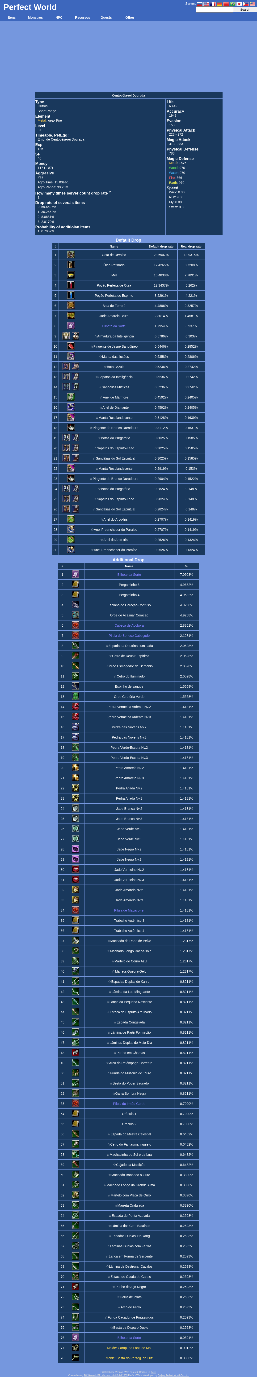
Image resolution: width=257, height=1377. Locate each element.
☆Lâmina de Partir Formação (129, 1032)
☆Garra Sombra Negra (129, 1093)
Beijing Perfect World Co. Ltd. (173, 1375)
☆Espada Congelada (129, 1022)
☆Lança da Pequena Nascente (129, 1002)
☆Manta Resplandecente (114, 418)
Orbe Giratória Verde (129, 697)
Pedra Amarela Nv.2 (129, 768)
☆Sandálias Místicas (114, 387)
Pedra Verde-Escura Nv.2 (129, 747)
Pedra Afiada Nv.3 (129, 798)
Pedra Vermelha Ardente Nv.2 (129, 707)
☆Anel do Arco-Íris (114, 519)
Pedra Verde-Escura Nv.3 (129, 758)
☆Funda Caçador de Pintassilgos (129, 1317)
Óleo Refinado (114, 265)
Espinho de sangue (129, 686)
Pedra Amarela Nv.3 (129, 778)
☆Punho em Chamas (129, 1053)
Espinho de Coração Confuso (129, 605)
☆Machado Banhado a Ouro (129, 1175)
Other (129, 17)
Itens (12, 17)
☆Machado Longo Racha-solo (129, 951)
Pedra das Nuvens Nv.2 (129, 727)
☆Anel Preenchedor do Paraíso (114, 529)
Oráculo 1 (129, 1114)
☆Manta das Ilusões (114, 357)
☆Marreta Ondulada (129, 1205)
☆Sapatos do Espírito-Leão (114, 448)
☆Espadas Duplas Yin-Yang (129, 1236)
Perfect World (30, 7)
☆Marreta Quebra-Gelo (129, 971)
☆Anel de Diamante (114, 407)
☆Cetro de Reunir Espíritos (129, 656)
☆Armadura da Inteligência (114, 336)
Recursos (82, 17)
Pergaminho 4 (129, 595)
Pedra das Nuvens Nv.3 (129, 737)
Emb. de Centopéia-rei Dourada (61, 139)
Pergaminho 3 (129, 585)
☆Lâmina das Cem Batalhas (129, 1226)
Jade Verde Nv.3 (129, 839)
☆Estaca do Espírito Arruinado (129, 1012)
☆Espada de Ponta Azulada (129, 1216)
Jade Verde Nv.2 (129, 829)
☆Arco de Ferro (129, 1307)
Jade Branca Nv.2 (129, 808)
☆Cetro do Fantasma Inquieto (129, 1144)
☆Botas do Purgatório (114, 438)
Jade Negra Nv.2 (129, 849)
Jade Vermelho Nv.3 (129, 880)
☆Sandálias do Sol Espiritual (114, 458)
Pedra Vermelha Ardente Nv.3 (129, 717)
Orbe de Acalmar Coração (129, 615)
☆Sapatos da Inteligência (114, 377)
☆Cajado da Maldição (129, 1165)
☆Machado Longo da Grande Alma (129, 1185)
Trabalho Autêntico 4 (129, 931)
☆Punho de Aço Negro (129, 1287)
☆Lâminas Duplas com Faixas (129, 1246)
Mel (114, 275)
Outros (43, 106)
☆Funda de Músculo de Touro (129, 1073)
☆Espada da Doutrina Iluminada (129, 646)
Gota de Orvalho (114, 255)
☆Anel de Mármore (114, 397)
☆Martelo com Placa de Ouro (129, 1195)
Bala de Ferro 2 (114, 306)
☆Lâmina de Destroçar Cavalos (129, 1266)
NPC (59, 17)
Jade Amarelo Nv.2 (129, 890)
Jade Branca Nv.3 (129, 819)
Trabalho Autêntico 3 (129, 920)
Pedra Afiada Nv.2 (129, 788)
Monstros (35, 17)
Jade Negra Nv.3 (129, 859)
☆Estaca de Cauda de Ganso (129, 1277)
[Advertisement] (128, 56)
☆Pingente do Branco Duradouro (114, 428)
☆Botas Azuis (114, 367)
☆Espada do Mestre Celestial (129, 1134)
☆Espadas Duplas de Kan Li (129, 981)
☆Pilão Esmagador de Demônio (129, 666)
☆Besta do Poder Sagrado (129, 1083)
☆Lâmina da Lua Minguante (129, 992)
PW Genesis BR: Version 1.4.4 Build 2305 (105, 1375)
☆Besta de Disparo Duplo (129, 1327)
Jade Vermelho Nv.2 (129, 870)
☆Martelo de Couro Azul (129, 961)
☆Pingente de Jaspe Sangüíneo (114, 346)
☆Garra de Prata (129, 1297)
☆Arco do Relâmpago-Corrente (129, 1063)
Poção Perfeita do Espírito (114, 295)
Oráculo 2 (129, 1124)
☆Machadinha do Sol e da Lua (129, 1154)
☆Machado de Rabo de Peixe (129, 941)
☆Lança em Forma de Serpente (129, 1256)
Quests (106, 17)
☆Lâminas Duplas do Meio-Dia (129, 1043)
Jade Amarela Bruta (114, 316)
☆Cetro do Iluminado (129, 676)
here (153, 1372)
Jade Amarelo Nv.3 (129, 900)
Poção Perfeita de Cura (114, 285)
